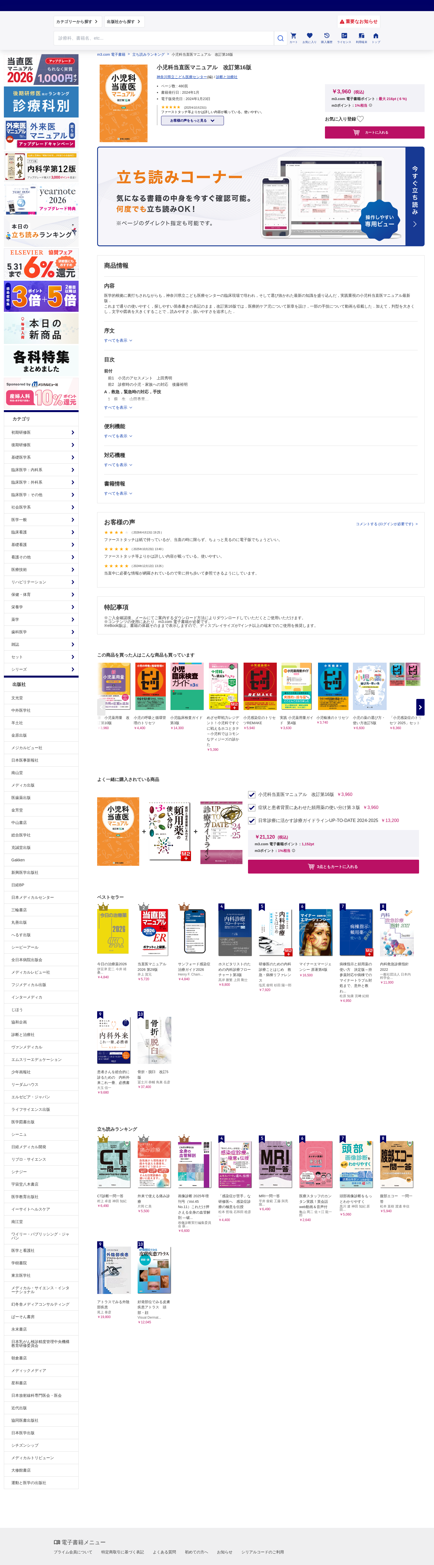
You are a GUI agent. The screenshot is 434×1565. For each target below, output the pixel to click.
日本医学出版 (23, 1433)
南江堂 (17, 1221)
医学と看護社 (23, 1250)
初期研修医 (21, 432)
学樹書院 (19, 1263)
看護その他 (21, 557)
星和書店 (19, 1383)
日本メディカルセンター (32, 897)
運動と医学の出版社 (28, 1482)
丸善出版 (19, 922)
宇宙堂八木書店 (24, 1184)
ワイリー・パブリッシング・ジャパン (40, 1236)
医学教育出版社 (24, 1196)
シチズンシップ (24, 1445)
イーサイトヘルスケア (30, 1209)
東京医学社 (21, 1275)
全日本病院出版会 (26, 960)
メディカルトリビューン (32, 1458)
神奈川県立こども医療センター (182, 77)
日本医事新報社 (24, 760)
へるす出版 (21, 935)
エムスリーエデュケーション (36, 1059)
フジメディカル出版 (28, 984)
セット (17, 657)
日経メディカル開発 (28, 1147)
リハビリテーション (28, 582)
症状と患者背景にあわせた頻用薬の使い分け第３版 (309, 807)
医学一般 (19, 519)
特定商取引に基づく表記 (122, 1552)
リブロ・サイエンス (28, 1159)
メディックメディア (28, 1370)
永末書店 (19, 1329)
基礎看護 (19, 544)
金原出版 (19, 735)
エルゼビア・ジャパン (30, 1097)
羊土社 (17, 723)
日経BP (17, 885)
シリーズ (19, 669)
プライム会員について (73, 1552)
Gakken (18, 860)
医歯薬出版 (21, 797)
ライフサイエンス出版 (30, 1109)
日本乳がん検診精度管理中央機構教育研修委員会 (40, 1343)
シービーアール (24, 947)
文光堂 (17, 698)
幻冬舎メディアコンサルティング (40, 1304)
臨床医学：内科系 (26, 470)
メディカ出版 (23, 785)
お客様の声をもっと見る (189, 120)
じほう (17, 1009)
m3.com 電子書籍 (111, 54)
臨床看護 (19, 532)
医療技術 (19, 569)
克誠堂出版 (21, 847)
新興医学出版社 (24, 872)
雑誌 (15, 644)
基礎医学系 (21, 457)
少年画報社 (21, 1072)
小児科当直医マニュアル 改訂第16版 (296, 794)
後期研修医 (21, 445)
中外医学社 (21, 710)
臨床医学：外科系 (26, 482)
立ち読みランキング (148, 54)
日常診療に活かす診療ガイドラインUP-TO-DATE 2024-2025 (318, 820)
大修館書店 (21, 1470)
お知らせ (224, 1552)
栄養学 (17, 607)
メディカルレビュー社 (30, 972)
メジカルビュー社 (26, 748)
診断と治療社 (23, 1034)
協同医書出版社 (24, 1420)
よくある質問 (164, 1552)
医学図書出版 (23, 1122)
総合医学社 (21, 835)
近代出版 (19, 1408)
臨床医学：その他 (26, 494)
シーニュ (19, 1134)
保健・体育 (21, 594)
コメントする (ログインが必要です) (385, 524)
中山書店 (19, 822)
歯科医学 (19, 632)
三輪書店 (19, 910)
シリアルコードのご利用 (262, 1552)
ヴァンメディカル (26, 1047)
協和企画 (19, 1022)
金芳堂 (17, 810)
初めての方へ (196, 1552)
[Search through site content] (164, 38)
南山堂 (17, 772)
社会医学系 (21, 507)
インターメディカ (26, 997)
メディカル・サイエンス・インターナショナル (40, 1290)
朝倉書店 (19, 1358)
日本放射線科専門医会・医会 (36, 1395)
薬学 (15, 619)
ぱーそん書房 (23, 1316)
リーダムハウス (24, 1084)
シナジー (19, 1172)
